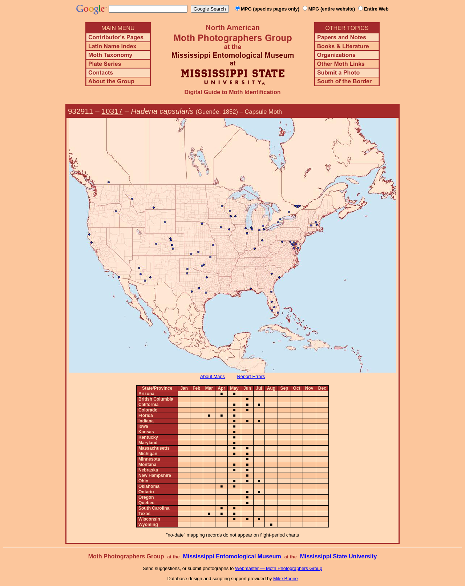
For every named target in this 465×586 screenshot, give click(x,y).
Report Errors (251, 376)
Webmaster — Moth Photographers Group (278, 568)
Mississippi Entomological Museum (232, 556)
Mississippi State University (338, 556)
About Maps (212, 376)
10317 (112, 111)
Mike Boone (285, 578)
